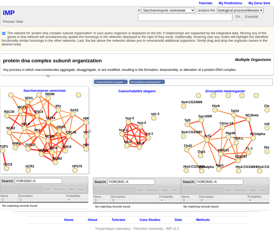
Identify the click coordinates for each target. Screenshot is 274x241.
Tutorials (205, 3)
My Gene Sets (259, 3)
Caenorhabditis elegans (137, 91)
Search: (32, 181)
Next (72, 189)
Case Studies (150, 220)
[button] (238, 17)
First (47, 189)
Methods (203, 220)
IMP (9, 12)
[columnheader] (9, 198)
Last (81, 189)
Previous (59, 189)
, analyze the (205, 10)
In (140, 10)
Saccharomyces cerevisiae (44, 91)
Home (68, 220)
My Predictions (230, 3)
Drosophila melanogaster (225, 91)
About (92, 220)
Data (178, 220)
